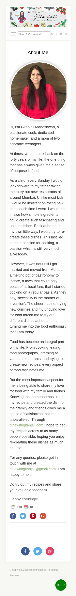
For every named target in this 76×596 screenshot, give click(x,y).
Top (61, 584)
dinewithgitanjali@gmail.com (33, 469)
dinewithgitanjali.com (27, 425)
